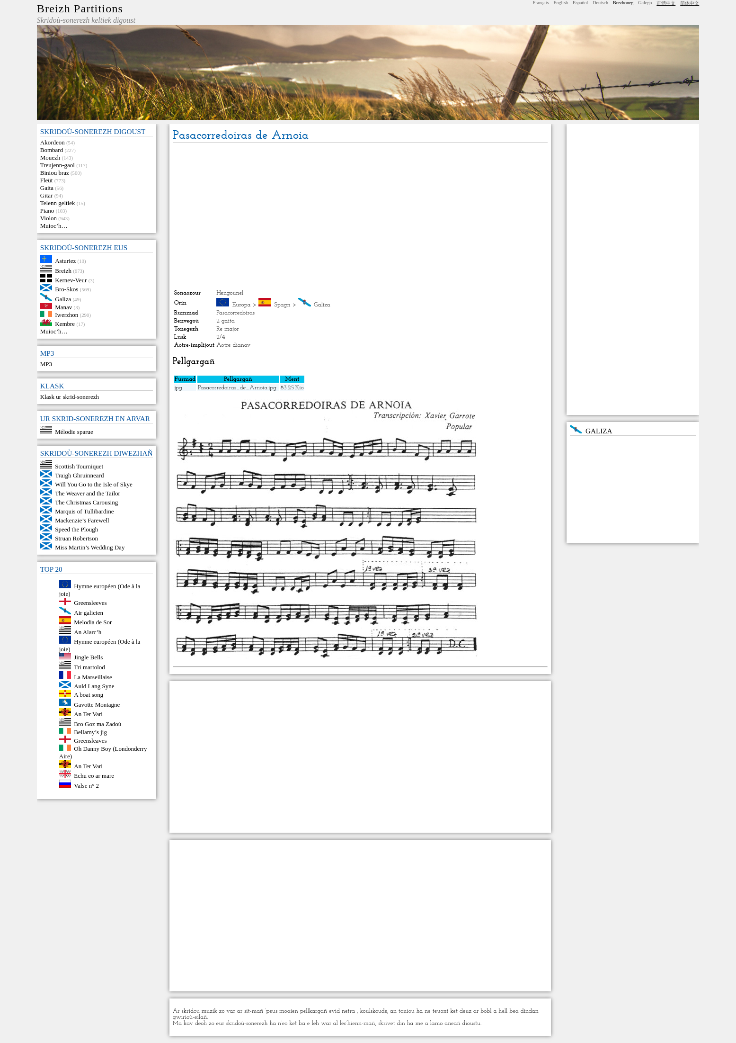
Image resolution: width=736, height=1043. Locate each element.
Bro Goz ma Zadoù (97, 724)
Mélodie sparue (74, 431)
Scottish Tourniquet (79, 466)
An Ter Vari (88, 714)
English (560, 2)
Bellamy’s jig (90, 731)
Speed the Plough (76, 529)
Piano (47, 210)
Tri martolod (89, 667)
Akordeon (52, 142)
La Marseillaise (93, 677)
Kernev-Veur (71, 280)
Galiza (63, 299)
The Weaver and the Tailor (87, 493)
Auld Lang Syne (94, 686)
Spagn (282, 305)
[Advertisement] (360, 216)
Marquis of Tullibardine (84, 511)
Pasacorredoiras (235, 313)
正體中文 (665, 3)
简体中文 (689, 3)
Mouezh (50, 157)
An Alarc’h (87, 631)
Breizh (63, 270)
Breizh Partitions (80, 8)
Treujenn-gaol (57, 165)
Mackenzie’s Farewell (82, 520)
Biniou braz (54, 172)
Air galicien (88, 612)
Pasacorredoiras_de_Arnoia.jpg (237, 388)
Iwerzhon (66, 314)
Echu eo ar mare (94, 775)
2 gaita (225, 321)
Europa (241, 305)
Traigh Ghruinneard (79, 475)
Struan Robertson (76, 538)
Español (580, 2)
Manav (63, 306)
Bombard (51, 149)
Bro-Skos (66, 289)
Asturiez (65, 260)
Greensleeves (90, 602)
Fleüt (46, 180)
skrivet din (391, 1023)
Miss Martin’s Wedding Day (89, 547)
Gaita (46, 187)
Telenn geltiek (57, 203)
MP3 (46, 364)
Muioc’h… (54, 225)
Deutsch (600, 2)
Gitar (46, 195)
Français (541, 2)
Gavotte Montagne (97, 704)
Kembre (65, 323)
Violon (48, 218)
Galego (645, 2)
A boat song (88, 694)
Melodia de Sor (93, 622)
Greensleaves (90, 740)
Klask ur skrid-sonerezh (69, 396)
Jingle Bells (88, 657)
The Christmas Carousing (86, 502)
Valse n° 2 (86, 785)
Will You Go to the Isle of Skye (93, 484)
